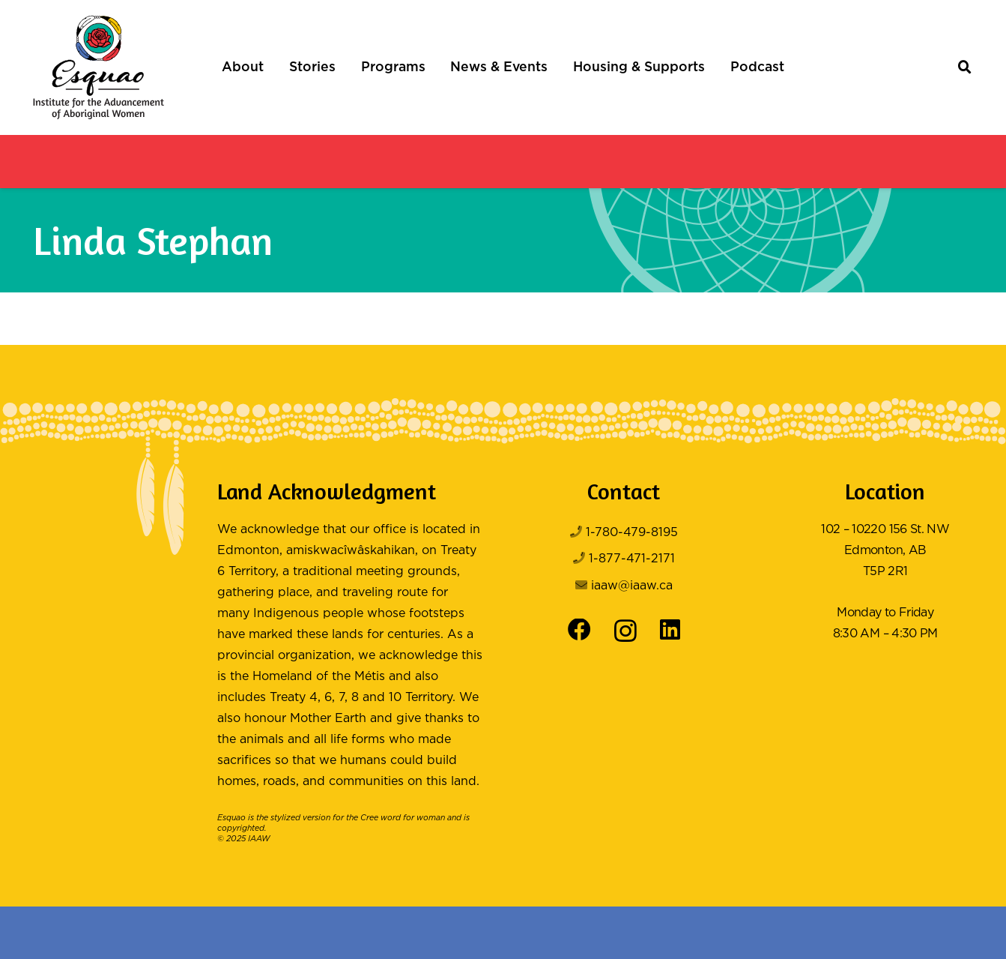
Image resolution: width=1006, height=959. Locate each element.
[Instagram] (625, 631)
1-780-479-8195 (632, 532)
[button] (965, 67)
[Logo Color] (98, 67)
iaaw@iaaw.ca (632, 586)
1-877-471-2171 (632, 559)
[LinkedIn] (670, 630)
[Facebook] (579, 630)
